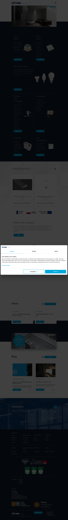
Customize (34, 271)
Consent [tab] (11, 251)
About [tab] (56, 251)
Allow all (55, 271)
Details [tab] (34, 251)
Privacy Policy (6, 265)
